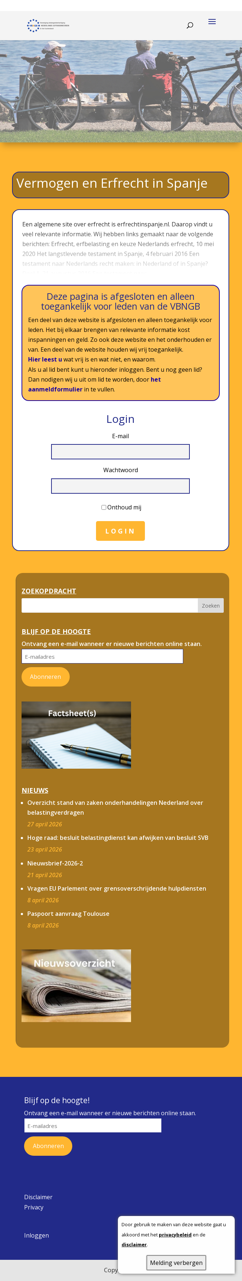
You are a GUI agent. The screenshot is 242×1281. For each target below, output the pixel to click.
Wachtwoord (120, 470)
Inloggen (36, 1235)
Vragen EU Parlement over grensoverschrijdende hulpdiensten (116, 888)
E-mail (120, 436)
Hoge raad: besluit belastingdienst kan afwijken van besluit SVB (117, 838)
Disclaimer (38, 1197)
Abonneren (45, 677)
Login (120, 531)
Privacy (33, 1207)
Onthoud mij (124, 507)
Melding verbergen (176, 1263)
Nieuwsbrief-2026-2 (55, 863)
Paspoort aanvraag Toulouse (68, 914)
